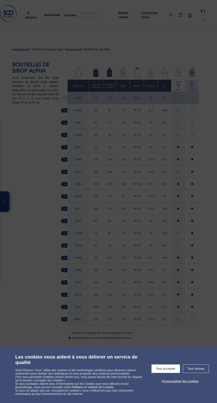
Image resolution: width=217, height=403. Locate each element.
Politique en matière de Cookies (93, 387)
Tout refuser (195, 368)
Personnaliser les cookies (180, 381)
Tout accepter (165, 368)
